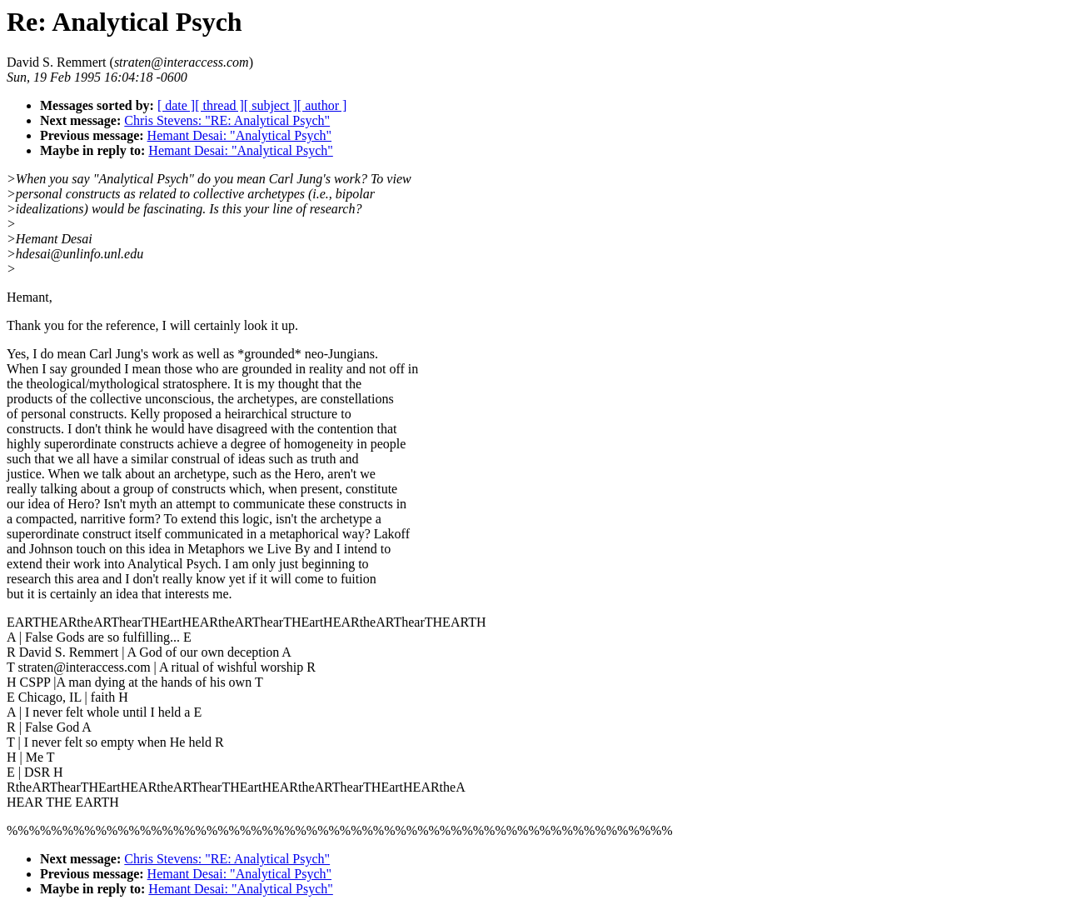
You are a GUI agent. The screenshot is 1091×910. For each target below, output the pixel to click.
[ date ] (176, 105)
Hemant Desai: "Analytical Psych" (239, 135)
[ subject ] (270, 105)
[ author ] (322, 105)
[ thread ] (219, 105)
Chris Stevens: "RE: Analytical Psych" (227, 120)
